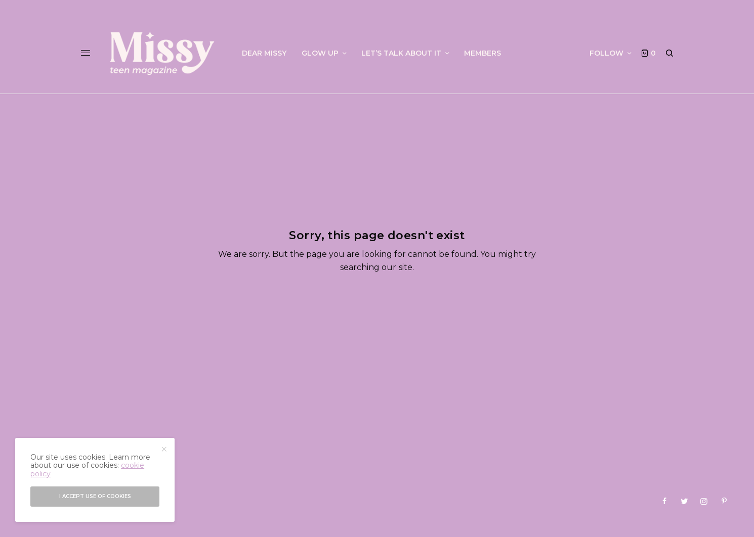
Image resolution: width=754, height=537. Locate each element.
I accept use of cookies (95, 496)
